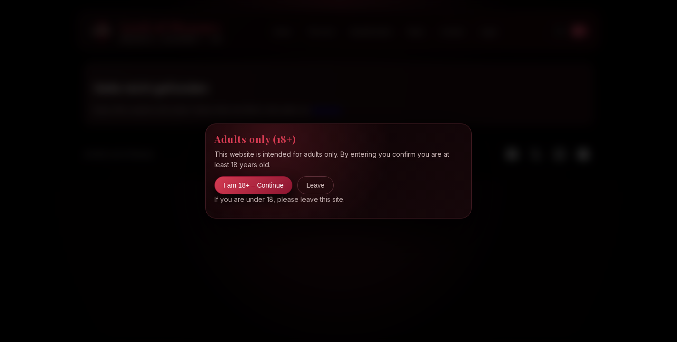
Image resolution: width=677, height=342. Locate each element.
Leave (315, 185)
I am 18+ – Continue (253, 185)
